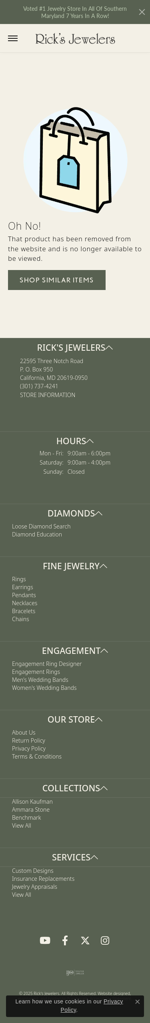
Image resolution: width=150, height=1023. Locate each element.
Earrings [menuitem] (22, 587)
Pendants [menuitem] (24, 595)
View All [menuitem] (21, 825)
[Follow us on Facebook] (65, 941)
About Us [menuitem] (24, 732)
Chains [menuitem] (20, 619)
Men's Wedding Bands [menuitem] (40, 679)
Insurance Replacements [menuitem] (43, 878)
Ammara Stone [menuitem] (31, 809)
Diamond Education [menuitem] (37, 534)
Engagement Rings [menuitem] (36, 671)
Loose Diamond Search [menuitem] (41, 526)
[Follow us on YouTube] (45, 941)
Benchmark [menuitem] (26, 817)
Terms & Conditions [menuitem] (37, 756)
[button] (75, 347)
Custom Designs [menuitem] (33, 870)
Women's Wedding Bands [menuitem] (44, 687)
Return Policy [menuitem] (28, 740)
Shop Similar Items (57, 280)
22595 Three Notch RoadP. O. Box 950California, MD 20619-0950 (54, 378)
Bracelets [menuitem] (23, 611)
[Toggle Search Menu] (29, 38)
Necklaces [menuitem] (24, 603)
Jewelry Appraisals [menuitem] (34, 886)
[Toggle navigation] (13, 38)
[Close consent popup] (137, 1001)
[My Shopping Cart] (138, 38)
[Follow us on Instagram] (105, 941)
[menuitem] (75, 973)
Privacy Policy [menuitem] (29, 748)
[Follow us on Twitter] (85, 941)
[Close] (142, 12)
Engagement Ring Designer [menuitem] (47, 663)
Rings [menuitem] (19, 579)
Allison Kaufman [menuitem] (32, 801)
